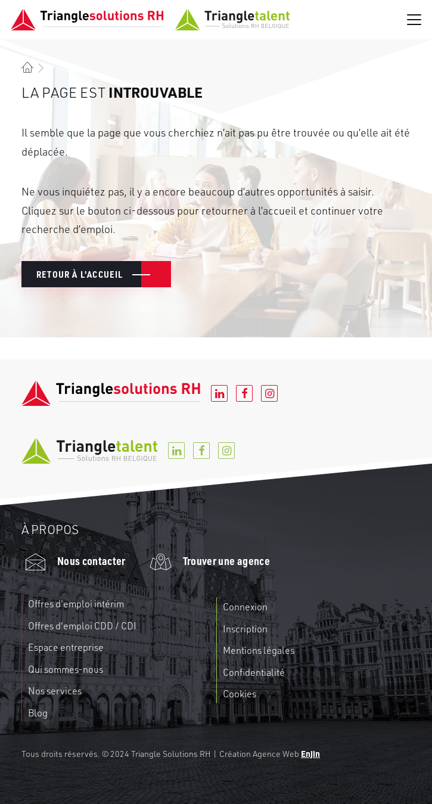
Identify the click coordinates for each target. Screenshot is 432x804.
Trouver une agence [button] (226, 560)
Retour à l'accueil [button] (79, 274)
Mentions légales (258, 650)
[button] (414, 19)
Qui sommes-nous (65, 669)
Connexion (245, 607)
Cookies (239, 694)
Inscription (245, 629)
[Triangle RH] (150, 19)
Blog (38, 713)
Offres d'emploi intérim (76, 604)
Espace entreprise (66, 647)
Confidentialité (254, 672)
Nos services (55, 691)
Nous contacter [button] (91, 560)
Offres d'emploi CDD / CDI (82, 626)
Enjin (310, 753)
